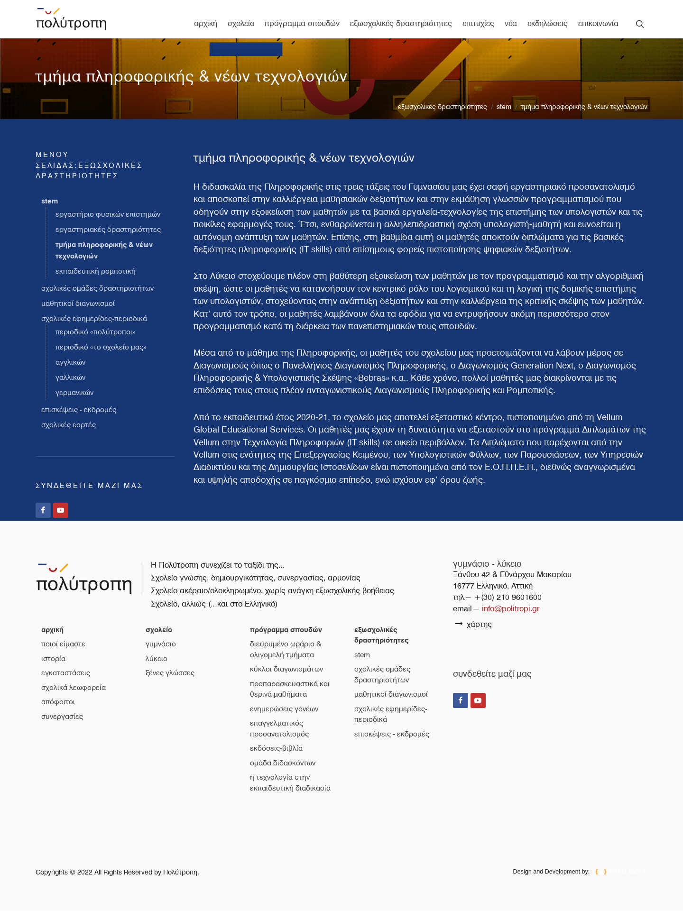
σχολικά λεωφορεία (73, 697)
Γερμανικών (74, 402)
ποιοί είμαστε (63, 653)
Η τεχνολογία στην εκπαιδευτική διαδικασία (290, 792)
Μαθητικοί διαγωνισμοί (78, 313)
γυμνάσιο (161, 653)
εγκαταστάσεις (65, 682)
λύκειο (156, 668)
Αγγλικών (70, 372)
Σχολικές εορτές (68, 435)
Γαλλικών (70, 387)
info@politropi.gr (510, 618)
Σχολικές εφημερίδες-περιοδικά (94, 328)
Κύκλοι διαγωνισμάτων (286, 678)
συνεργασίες (62, 726)
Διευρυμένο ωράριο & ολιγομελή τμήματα (285, 659)
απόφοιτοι (58, 711)
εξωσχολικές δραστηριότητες (442, 116)
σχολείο (159, 639)
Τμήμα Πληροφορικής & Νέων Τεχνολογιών (584, 116)
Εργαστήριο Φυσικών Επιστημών (107, 224)
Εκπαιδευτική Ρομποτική (95, 281)
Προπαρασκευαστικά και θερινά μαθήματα (290, 698)
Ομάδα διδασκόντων (282, 772)
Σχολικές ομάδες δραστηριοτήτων (97, 298)
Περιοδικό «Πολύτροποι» (95, 342)
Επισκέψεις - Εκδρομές (78, 419)
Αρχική (52, 639)
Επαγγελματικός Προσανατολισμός (279, 738)
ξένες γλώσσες (170, 682)
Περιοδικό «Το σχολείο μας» (101, 357)
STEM (504, 116)
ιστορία (53, 668)
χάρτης (473, 633)
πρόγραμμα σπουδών (286, 639)
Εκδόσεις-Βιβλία (276, 758)
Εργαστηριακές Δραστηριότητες (108, 239)
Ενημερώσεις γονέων (284, 718)
